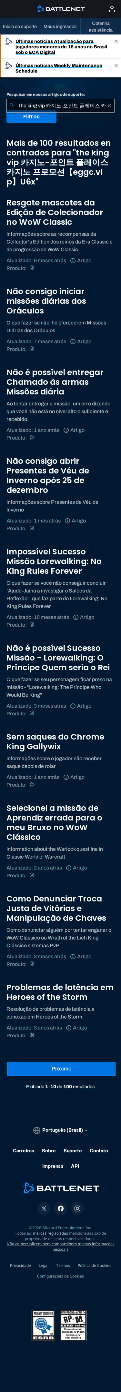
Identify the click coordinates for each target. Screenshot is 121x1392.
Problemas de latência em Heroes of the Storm (60, 992)
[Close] (116, 47)
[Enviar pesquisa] (11, 106)
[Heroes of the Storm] (32, 1035)
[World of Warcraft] (32, 268)
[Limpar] (109, 106)
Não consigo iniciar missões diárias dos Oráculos (46, 301)
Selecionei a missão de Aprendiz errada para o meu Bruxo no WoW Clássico (54, 822)
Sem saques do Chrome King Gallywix (55, 741)
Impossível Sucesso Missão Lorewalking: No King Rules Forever (54, 561)
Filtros (31, 116)
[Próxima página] (61, 1069)
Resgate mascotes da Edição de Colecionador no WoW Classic (54, 212)
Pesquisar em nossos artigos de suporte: (45, 94)
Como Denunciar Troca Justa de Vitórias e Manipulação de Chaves (56, 908)
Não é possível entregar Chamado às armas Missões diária (55, 382)
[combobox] (60, 106)
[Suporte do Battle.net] (32, 438)
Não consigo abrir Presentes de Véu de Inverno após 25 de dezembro (47, 475)
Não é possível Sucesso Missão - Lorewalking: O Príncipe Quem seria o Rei (58, 657)
